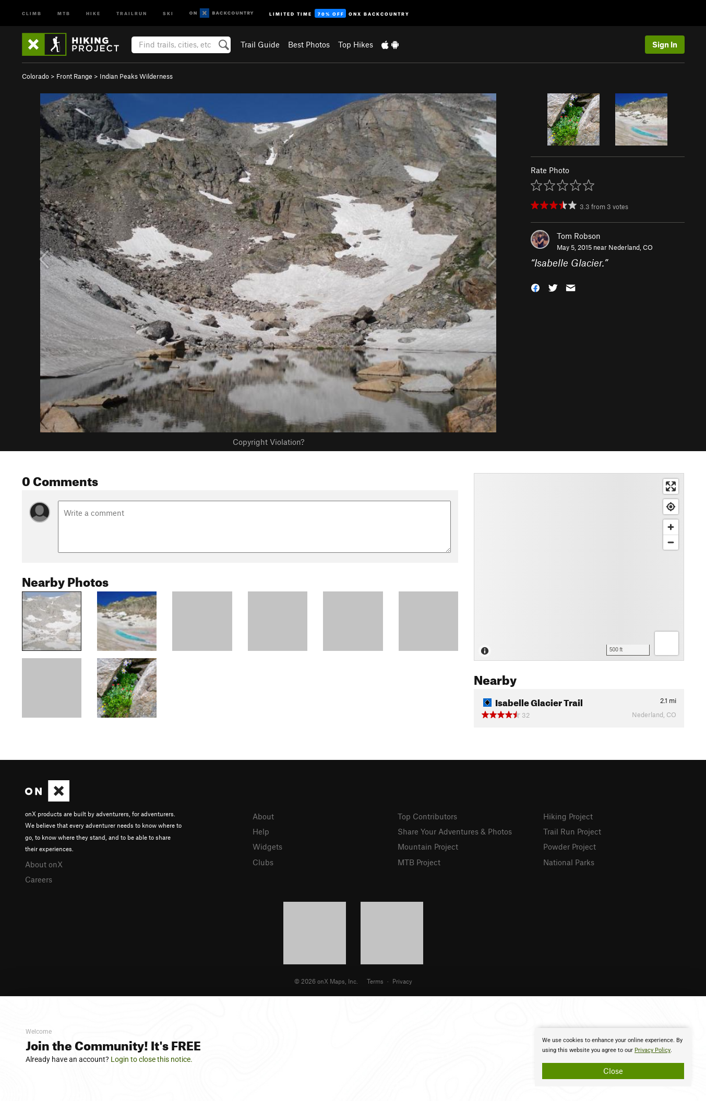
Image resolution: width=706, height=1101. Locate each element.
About (263, 816)
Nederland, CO (630, 247)
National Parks (568, 862)
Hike (93, 12)
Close (613, 1070)
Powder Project (569, 846)
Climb (32, 12)
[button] (535, 287)
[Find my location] (670, 506)
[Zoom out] (670, 542)
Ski (168, 12)
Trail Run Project (572, 831)
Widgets (267, 846)
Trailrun (131, 12)
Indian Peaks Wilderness (136, 76)
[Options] (666, 643)
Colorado (35, 76)
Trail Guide (260, 44)
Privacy (402, 981)
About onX (44, 864)
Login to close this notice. (152, 1059)
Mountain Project (428, 846)
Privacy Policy (653, 1050)
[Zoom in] (670, 527)
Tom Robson (579, 235)
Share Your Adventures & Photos (455, 831)
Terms (375, 981)
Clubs (263, 862)
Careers (38, 879)
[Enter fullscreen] (670, 486)
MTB (63, 12)
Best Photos (309, 44)
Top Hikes (355, 44)
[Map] (579, 567)
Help (261, 831)
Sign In (664, 44)
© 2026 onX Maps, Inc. (326, 981)
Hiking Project (568, 816)
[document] (613, 1057)
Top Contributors (427, 816)
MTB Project (419, 862)
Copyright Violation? (268, 441)
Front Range (74, 76)
